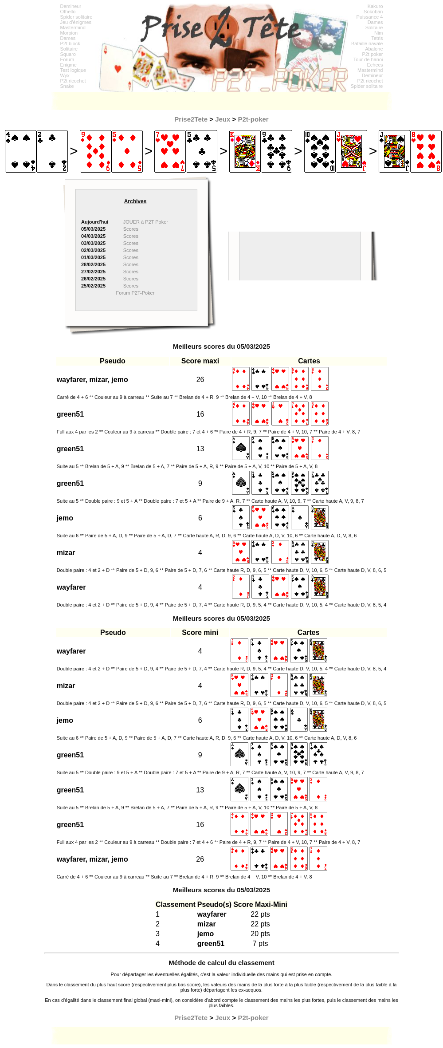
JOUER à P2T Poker (145, 222)
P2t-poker (253, 119)
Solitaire (69, 48)
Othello (68, 11)
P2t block (70, 43)
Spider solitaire (76, 17)
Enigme (68, 64)
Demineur (71, 6)
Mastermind (73, 27)
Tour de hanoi (368, 59)
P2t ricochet (73, 80)
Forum (67, 59)
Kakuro (375, 6)
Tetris (377, 38)
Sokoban (373, 11)
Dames (68, 38)
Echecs (375, 64)
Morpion (69, 32)
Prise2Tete (191, 119)
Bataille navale (367, 43)
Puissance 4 (370, 17)
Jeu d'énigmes (76, 22)
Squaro (68, 54)
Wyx (65, 75)
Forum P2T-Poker (135, 292)
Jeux (222, 119)
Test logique (73, 70)
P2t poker (372, 54)
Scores (130, 229)
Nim (378, 32)
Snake (67, 86)
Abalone (374, 48)
